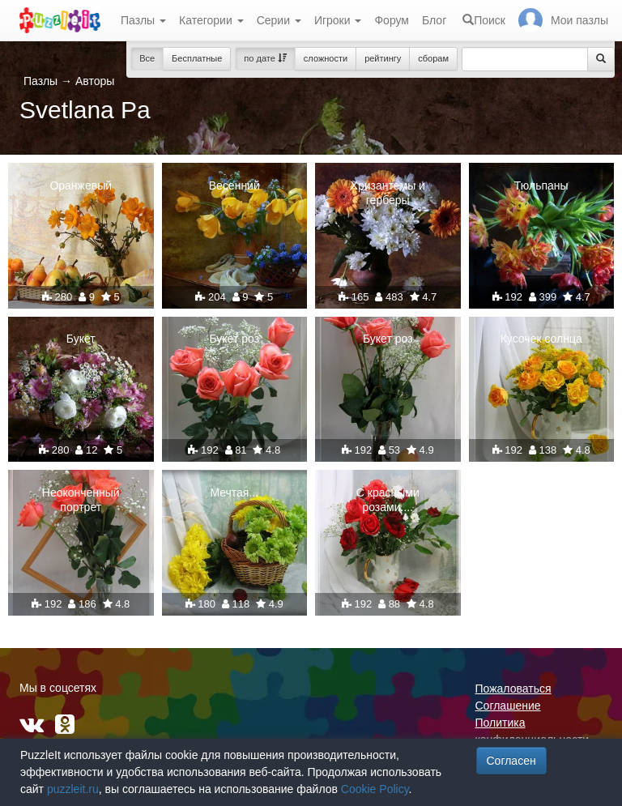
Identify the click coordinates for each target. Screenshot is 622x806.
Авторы (94, 81)
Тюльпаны (541, 185)
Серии (279, 20)
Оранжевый (80, 185)
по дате (265, 58)
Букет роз (234, 338)
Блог (434, 20)
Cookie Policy (375, 789)
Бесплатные (197, 58)
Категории (211, 20)
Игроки (338, 20)
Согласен (511, 760)
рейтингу (382, 58)
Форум (391, 20)
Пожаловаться (513, 688)
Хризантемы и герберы (388, 193)
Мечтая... (234, 492)
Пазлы (143, 20)
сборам (433, 58)
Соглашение (508, 705)
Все (147, 58)
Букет (81, 338)
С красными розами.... (388, 500)
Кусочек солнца (541, 338)
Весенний (234, 185)
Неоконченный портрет (81, 500)
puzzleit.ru (73, 789)
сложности (325, 58)
